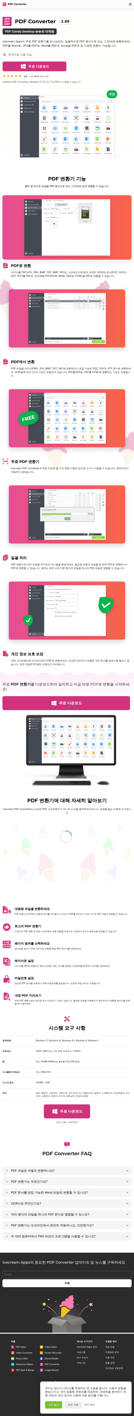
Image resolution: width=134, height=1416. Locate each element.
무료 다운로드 (34, 67)
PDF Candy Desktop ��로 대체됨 (29, 32)
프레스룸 (81, 1352)
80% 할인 (118, 4)
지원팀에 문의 (112, 1352)
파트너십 (81, 1362)
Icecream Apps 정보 (87, 1347)
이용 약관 (110, 1357)
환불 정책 (110, 1362)
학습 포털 (110, 1347)
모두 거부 (73, 1405)
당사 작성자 (82, 1357)
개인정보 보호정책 (114, 1368)
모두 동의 (53, 1405)
